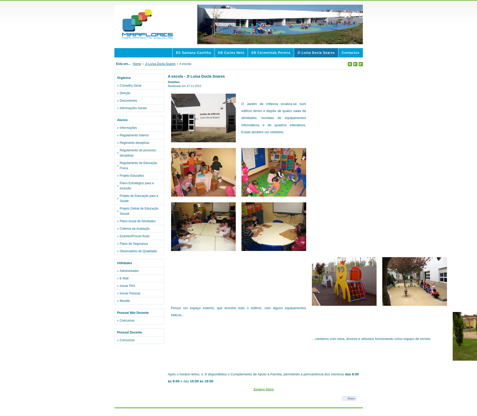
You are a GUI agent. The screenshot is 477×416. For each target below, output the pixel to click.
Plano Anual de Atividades (138, 221)
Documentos (128, 100)
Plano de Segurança (134, 244)
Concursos (127, 320)
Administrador (129, 271)
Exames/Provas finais (135, 236)
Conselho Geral (130, 85)
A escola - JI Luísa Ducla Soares (196, 76)
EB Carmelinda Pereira (270, 53)
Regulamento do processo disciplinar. (138, 152)
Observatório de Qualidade (138, 251)
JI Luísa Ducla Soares (316, 53)
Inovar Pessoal (130, 293)
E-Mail (124, 278)
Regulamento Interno (134, 135)
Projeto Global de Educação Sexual (139, 211)
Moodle (125, 301)
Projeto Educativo (132, 175)
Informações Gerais (133, 108)
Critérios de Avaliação (135, 229)
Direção (125, 93)
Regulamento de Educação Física (138, 165)
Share (351, 398)
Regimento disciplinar (135, 143)
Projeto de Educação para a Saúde (139, 198)
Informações (128, 128)
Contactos (350, 53)
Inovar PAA (127, 286)
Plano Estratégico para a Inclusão (137, 185)
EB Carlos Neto (231, 53)
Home (137, 64)
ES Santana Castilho (193, 53)
